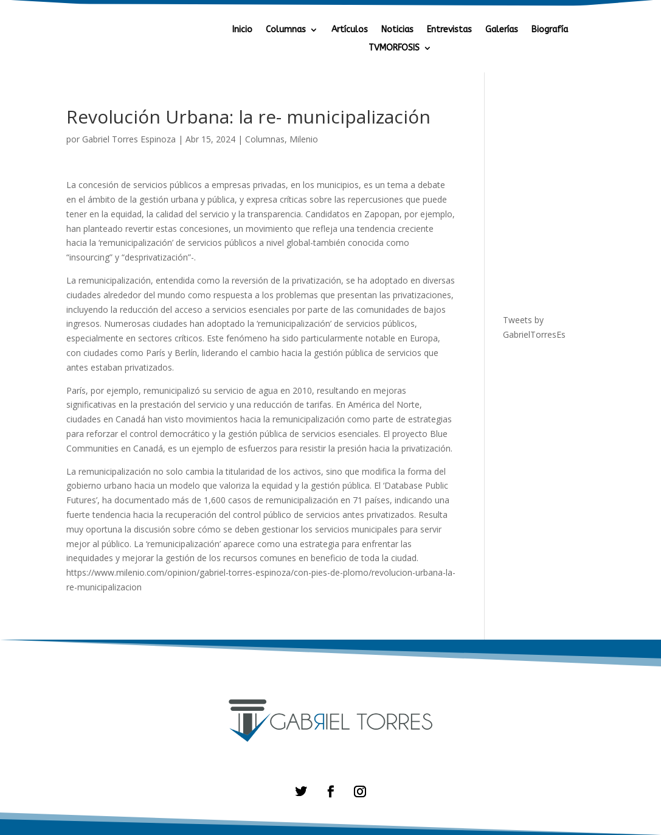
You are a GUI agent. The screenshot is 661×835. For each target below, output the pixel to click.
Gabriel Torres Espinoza (129, 139)
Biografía (549, 30)
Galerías (501, 30)
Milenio (303, 139)
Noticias (397, 30)
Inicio (242, 30)
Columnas (286, 30)
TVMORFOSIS (394, 48)
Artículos (349, 30)
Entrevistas (449, 30)
